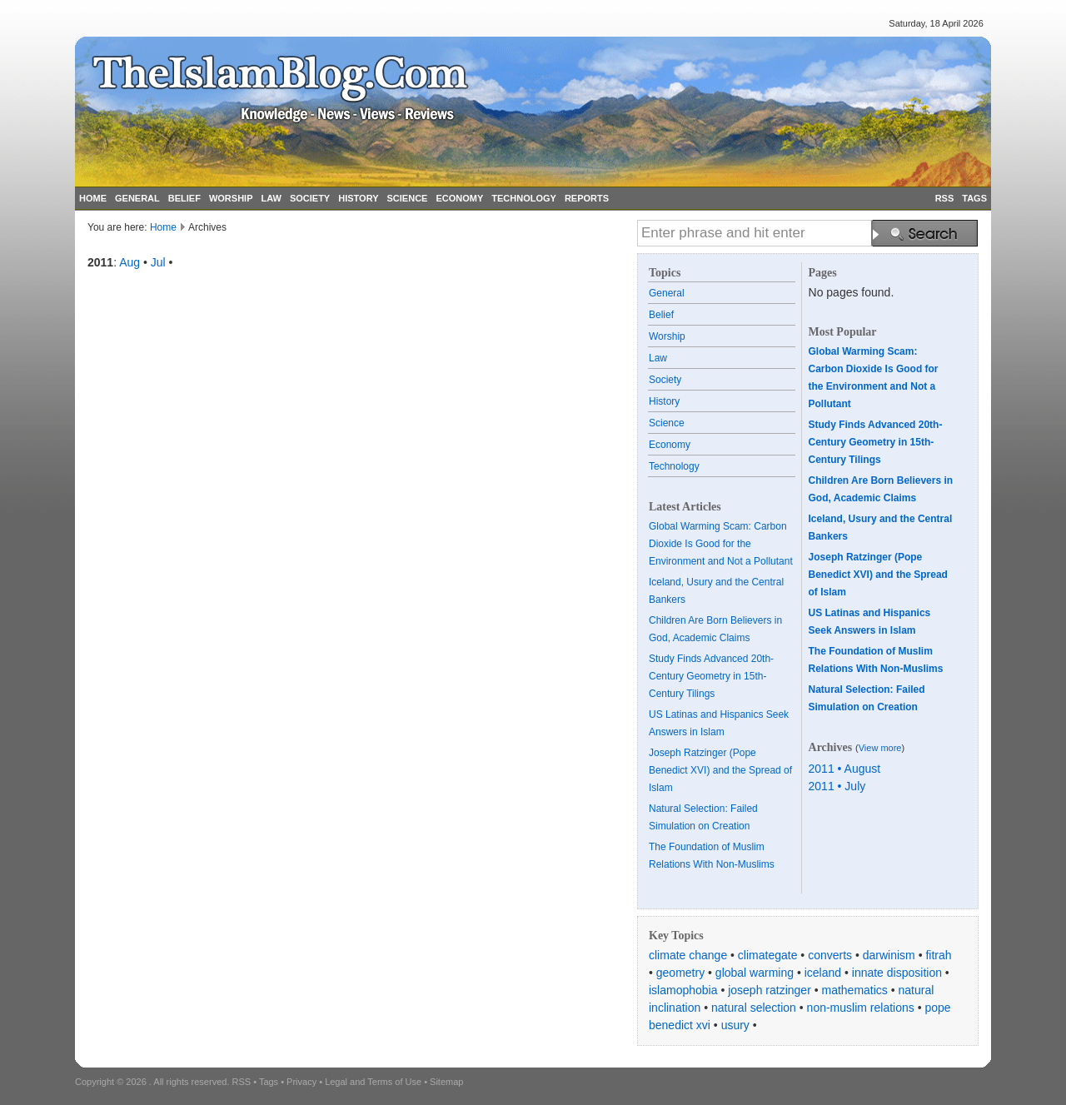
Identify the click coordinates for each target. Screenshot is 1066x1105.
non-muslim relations (860, 1007)
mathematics (855, 990)
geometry (680, 972)
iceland (822, 972)
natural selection (753, 1007)
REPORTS (587, 198)
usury (735, 1025)
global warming (754, 972)
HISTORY (358, 198)
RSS (944, 198)
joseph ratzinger (769, 990)
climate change (688, 955)
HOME (93, 198)
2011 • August (845, 768)
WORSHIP (231, 198)
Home (163, 227)
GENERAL (137, 198)
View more (880, 748)
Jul (158, 262)
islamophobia (683, 990)
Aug (129, 262)
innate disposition (897, 972)
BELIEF (184, 198)
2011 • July (837, 786)
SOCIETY (310, 198)
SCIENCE (407, 198)
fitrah (938, 955)
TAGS (974, 198)
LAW (271, 198)
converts (830, 955)
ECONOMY (459, 198)
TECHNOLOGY (523, 198)
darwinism (889, 955)
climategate (768, 955)
